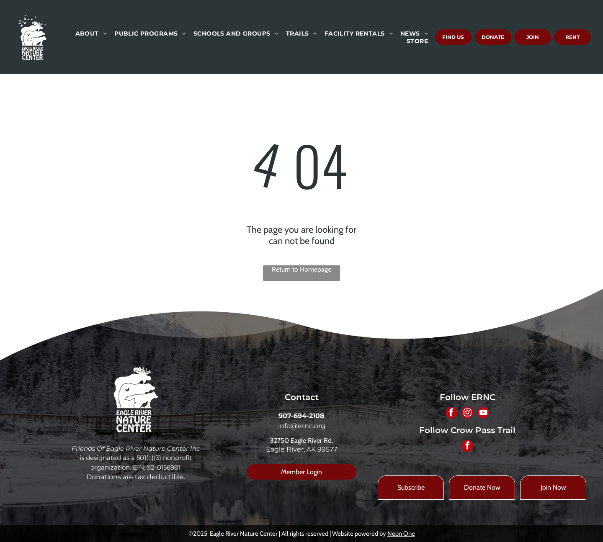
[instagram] (467, 414)
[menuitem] (91, 33)
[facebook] (450, 414)
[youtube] (484, 414)
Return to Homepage (301, 269)
